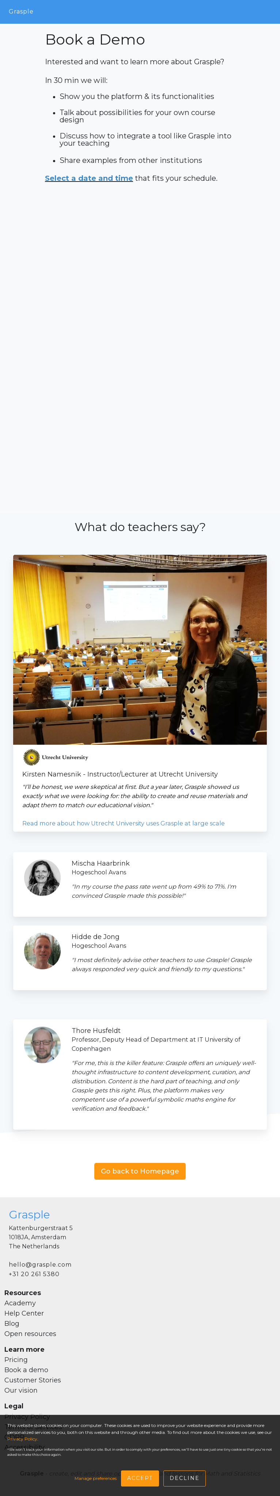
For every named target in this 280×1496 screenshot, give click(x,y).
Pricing (16, 1360)
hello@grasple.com (40, 1264)
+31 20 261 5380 (34, 1274)
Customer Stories (32, 1380)
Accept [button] (140, 1478)
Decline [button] (185, 1478)
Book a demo (26, 1370)
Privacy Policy (22, 1439)
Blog (11, 1324)
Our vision (21, 1390)
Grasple (21, 11)
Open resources (30, 1334)
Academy (20, 1303)
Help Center (24, 1313)
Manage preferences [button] (96, 1478)
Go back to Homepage (140, 1171)
